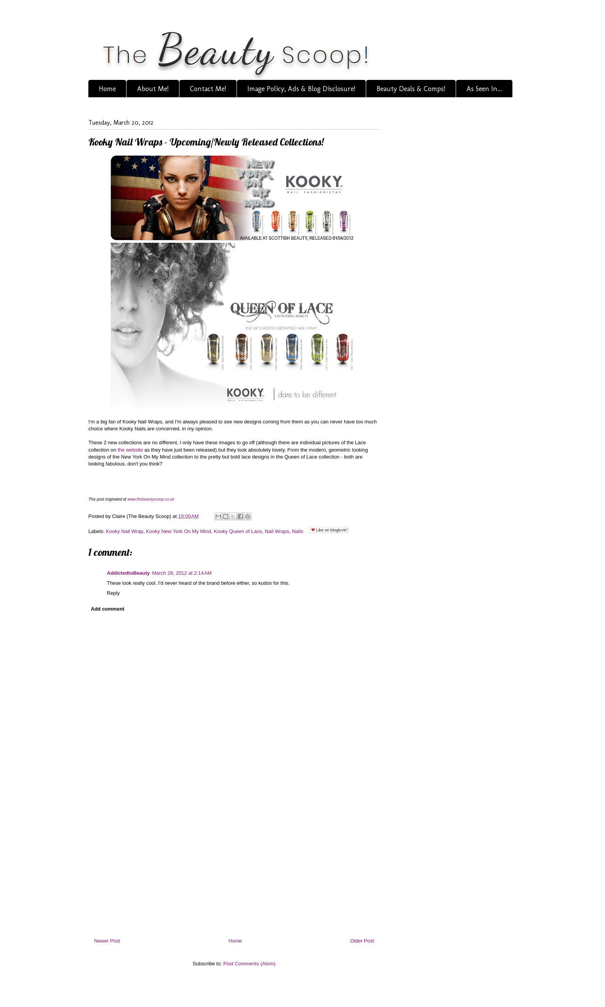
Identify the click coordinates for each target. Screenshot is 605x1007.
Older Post (362, 941)
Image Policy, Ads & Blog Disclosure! (301, 89)
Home (107, 89)
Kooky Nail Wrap (125, 531)
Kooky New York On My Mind (178, 531)
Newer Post (107, 941)
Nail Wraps (277, 531)
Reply (113, 593)
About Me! (153, 89)
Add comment (108, 609)
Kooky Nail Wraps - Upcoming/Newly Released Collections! (206, 141)
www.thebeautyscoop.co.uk (150, 499)
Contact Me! (208, 89)
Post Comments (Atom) (249, 963)
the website (129, 450)
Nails (297, 531)
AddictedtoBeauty (128, 573)
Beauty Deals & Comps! (411, 89)
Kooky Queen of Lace (238, 531)
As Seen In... (484, 89)
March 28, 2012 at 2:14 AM (181, 573)
